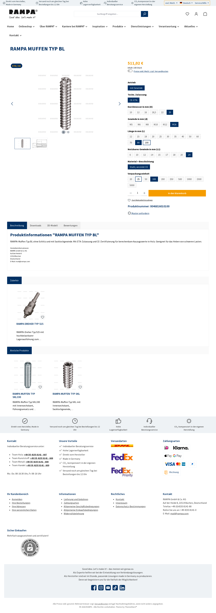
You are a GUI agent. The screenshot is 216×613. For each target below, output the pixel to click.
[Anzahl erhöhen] (144, 193)
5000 (133, 186)
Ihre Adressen (19, 506)
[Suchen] (144, 14)
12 (139, 113)
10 (132, 113)
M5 (132, 125)
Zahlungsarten (71, 502)
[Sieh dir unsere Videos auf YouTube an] (108, 587)
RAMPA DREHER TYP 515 (29, 324)
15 (139, 137)
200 (164, 180)
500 (181, 180)
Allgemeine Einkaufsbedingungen (81, 509)
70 (132, 143)
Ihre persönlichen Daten (24, 509)
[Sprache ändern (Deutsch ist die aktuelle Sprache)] (186, 2)
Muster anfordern (138, 213)
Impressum (121, 502)
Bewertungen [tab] (70, 225)
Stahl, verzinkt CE (139, 166)
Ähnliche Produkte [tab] (19, 350)
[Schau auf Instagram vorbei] (101, 587)
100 (146, 142)
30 (169, 137)
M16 (174, 124)
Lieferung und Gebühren (76, 499)
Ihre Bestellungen (21, 502)
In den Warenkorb (177, 193)
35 (176, 137)
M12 (166, 125)
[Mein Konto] (196, 14)
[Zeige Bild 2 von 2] (68, 132)
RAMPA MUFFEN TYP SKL (66, 393)
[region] (66, 110)
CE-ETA (133, 100)
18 (146, 137)
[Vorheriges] (12, 104)
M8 (148, 125)
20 (154, 137)
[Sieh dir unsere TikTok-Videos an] (115, 587)
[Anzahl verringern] (131, 193)
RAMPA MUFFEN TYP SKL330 (24, 395)
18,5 (155, 113)
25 (170, 112)
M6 (140, 125)
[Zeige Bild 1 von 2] (63, 132)
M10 (157, 125)
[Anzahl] (138, 193)
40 (184, 137)
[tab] (17, 225)
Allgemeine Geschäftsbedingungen (81, 506)
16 (146, 113)
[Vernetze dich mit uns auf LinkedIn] (122, 587)
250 (172, 180)
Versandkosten (101, 603)
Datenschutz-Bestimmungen (131, 506)
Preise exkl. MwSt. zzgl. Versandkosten (151, 71)
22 (163, 113)
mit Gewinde (136, 87)
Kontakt (120, 499)
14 (153, 155)
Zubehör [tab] (14, 280)
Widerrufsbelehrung (74, 513)
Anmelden (17, 499)
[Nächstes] (119, 104)
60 (198, 137)
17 (168, 155)
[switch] (130, 71)
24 (189, 154)
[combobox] (107, 14)
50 (191, 137)
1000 (190, 180)
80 (138, 142)
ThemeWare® (131, 607)
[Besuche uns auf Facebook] (93, 587)
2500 (200, 180)
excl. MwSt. (170, 3)
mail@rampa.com (179, 513)
